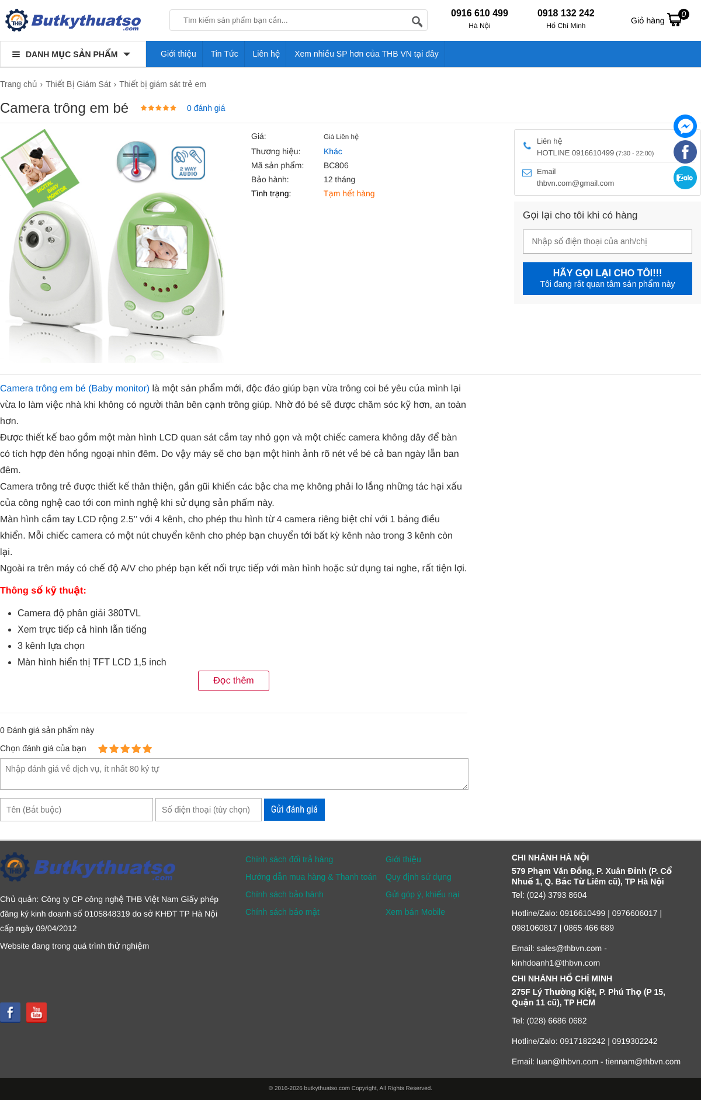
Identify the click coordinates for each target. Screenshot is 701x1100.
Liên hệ (266, 53)
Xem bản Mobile (415, 912)
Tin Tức (224, 53)
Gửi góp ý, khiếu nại (422, 894)
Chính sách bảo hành (284, 894)
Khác (333, 151)
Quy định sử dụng (419, 877)
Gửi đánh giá (294, 809)
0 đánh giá (206, 108)
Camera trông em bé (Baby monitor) (75, 389)
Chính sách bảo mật (282, 912)
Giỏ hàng (660, 19)
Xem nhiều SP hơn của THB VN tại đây (366, 53)
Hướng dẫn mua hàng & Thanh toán (311, 877)
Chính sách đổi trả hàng (289, 859)
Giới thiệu (178, 53)
